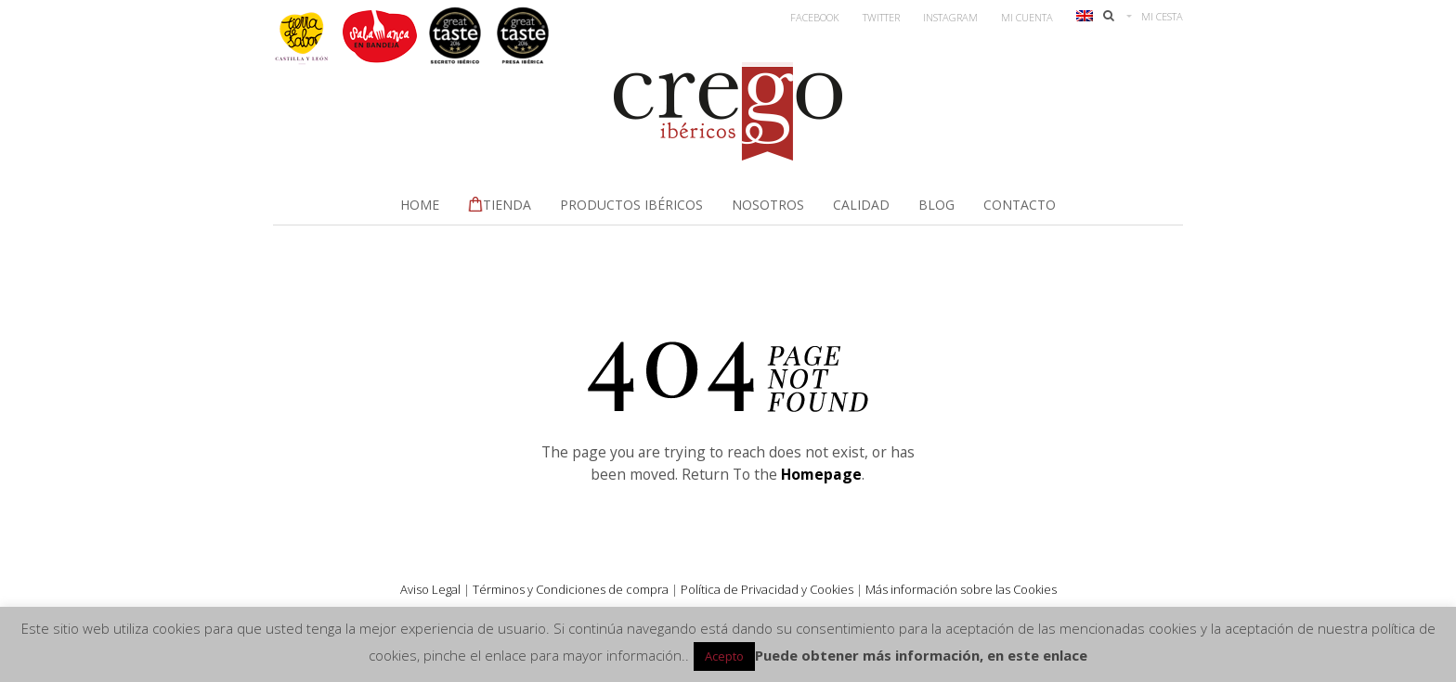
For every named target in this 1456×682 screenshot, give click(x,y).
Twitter (881, 17)
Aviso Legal (430, 589)
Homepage (821, 474)
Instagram (950, 17)
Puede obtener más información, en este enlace (921, 655)
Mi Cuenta (1027, 17)
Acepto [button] (724, 656)
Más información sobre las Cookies (961, 589)
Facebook (814, 17)
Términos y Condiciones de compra (571, 589)
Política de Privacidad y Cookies (767, 589)
